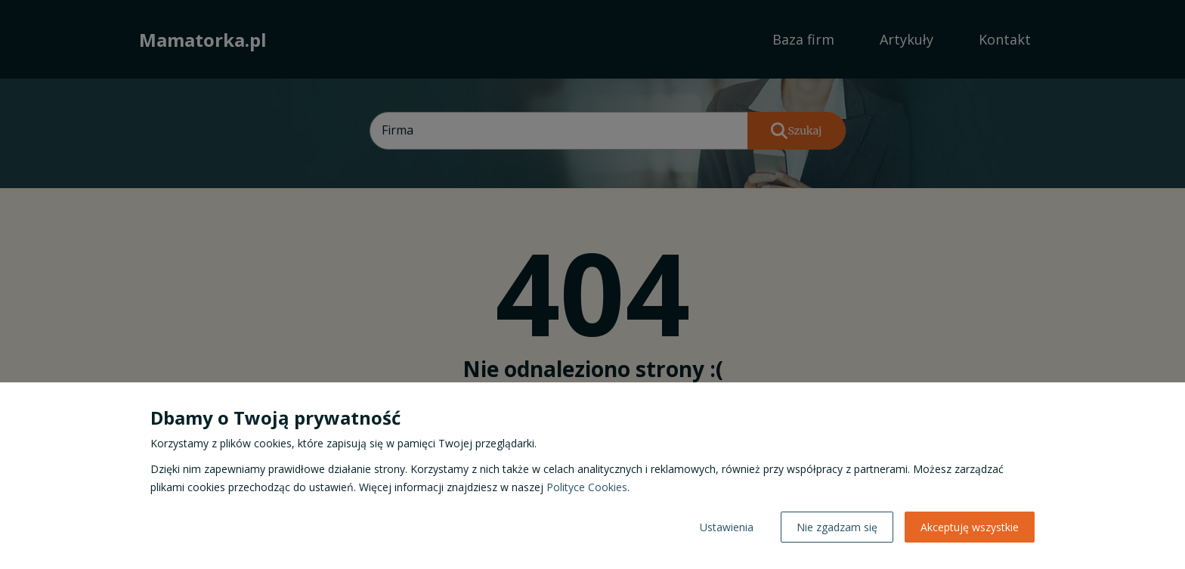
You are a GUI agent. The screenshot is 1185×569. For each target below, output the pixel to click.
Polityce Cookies (586, 487)
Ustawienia (726, 527)
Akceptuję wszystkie (969, 527)
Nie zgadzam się (837, 527)
